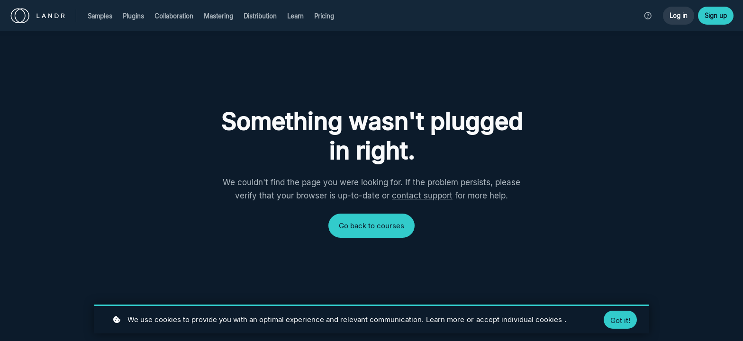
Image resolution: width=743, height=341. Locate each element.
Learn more (445, 319)
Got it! (620, 320)
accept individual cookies (519, 319)
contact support (422, 195)
